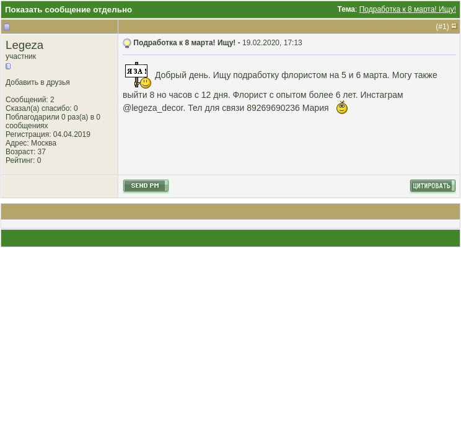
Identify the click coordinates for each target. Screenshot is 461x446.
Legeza (24, 44)
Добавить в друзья (38, 82)
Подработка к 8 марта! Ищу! (407, 9)
